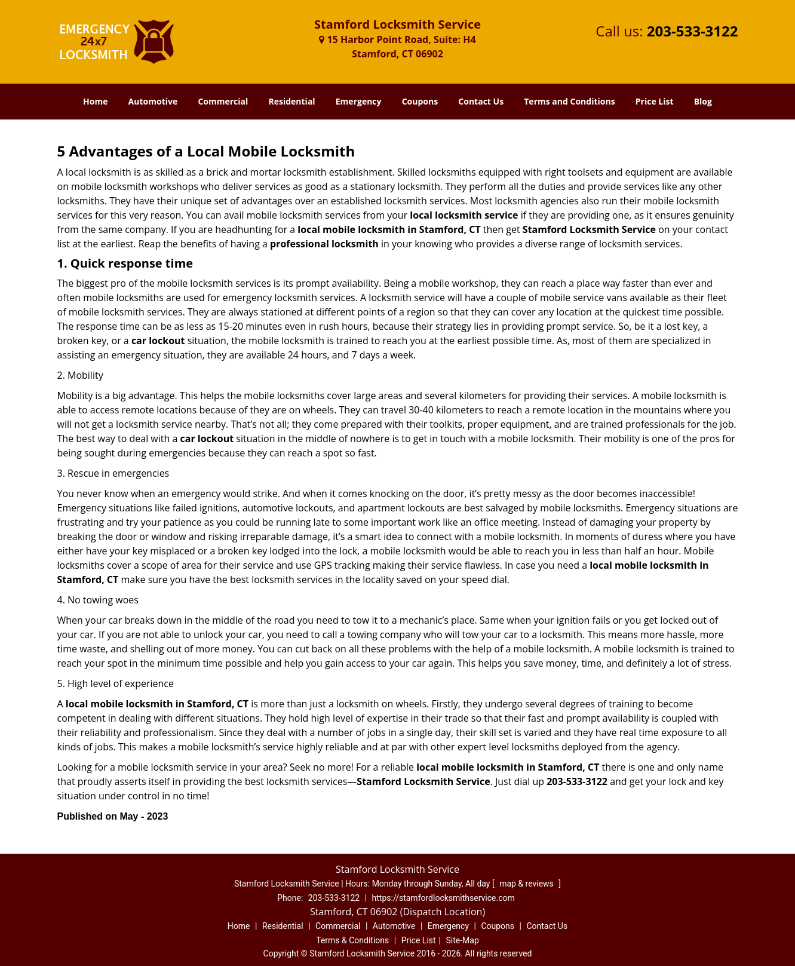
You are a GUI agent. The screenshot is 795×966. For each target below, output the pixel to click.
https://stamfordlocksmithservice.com (443, 898)
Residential (291, 101)
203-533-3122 (692, 31)
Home (95, 101)
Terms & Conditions (352, 940)
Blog (703, 101)
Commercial (223, 101)
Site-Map (462, 940)
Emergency (359, 101)
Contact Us (481, 101)
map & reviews (527, 883)
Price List (655, 101)
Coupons (420, 101)
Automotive (153, 101)
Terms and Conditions (569, 101)
